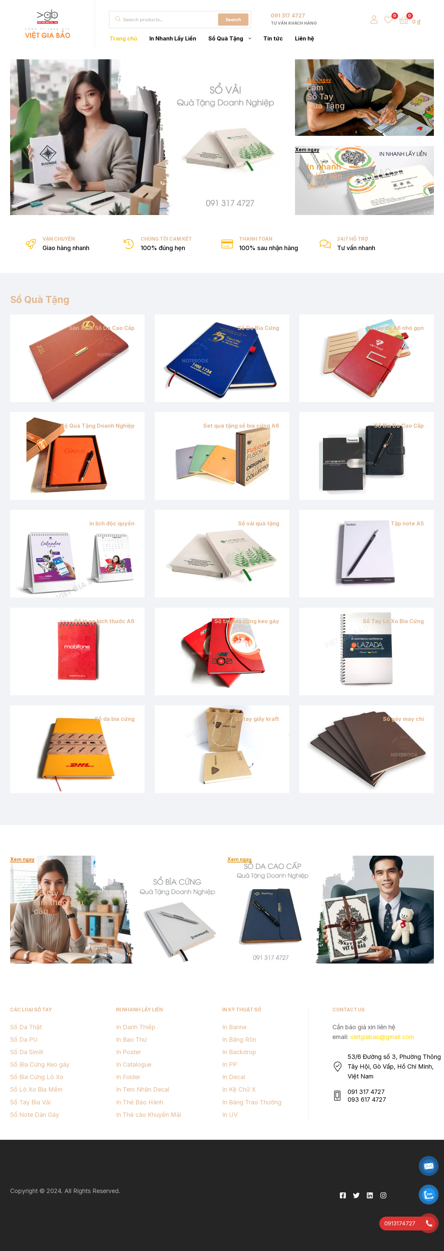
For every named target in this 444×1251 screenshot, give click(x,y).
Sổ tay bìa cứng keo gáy (246, 621)
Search (233, 20)
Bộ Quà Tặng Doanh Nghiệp (98, 425)
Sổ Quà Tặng (39, 299)
